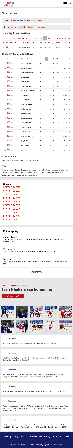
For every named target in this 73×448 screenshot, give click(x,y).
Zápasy (23, 437)
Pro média (57, 437)
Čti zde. (52, 251)
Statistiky (33, 437)
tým (7, 38)
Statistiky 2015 (11, 212)
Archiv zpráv (36, 272)
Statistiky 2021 (11, 194)
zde (17, 241)
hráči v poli (29, 27)
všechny (41, 20)
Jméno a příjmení (23, 38)
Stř (41, 38)
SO (62, 38)
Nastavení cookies (58, 445)
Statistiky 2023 (11, 191)
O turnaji (7, 437)
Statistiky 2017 (11, 205)
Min (37, 38)
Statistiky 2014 (11, 216)
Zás (45, 38)
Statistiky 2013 (11, 219)
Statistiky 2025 (11, 187)
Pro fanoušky (44, 437)
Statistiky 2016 (11, 209)
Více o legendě (13, 296)
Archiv (66, 437)
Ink (49, 38)
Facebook (12, 338)
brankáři (21, 27)
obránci (37, 27)
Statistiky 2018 (11, 201)
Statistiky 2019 (11, 198)
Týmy (16, 437)
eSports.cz (21, 445)
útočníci (44, 27)
